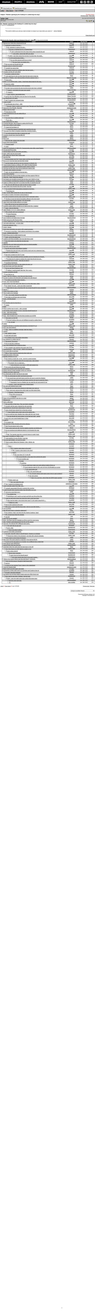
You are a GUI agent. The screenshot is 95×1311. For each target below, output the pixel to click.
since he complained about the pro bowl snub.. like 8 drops (23, 360)
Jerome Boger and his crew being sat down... (15, 151)
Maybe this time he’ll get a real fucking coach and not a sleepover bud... (26, 250)
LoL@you (23, 463)
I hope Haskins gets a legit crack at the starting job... (21, 412)
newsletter (71, 2)
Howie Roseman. (11, 214)
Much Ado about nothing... (16, 530)
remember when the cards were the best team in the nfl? (18, 547)
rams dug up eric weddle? (10, 518)
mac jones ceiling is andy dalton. (12, 125)
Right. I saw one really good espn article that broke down (22, 578)
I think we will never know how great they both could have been (22, 498)
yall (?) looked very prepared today (14, 100)
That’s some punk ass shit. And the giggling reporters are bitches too (23, 428)
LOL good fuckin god (31, 469)
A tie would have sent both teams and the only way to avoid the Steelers (26, 378)
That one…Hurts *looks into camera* (13, 177)
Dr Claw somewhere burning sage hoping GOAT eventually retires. (21, 196)
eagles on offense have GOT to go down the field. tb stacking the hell (21, 182)
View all (27, 40)
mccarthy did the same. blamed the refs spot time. (18, 406)
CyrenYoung (71, 523)
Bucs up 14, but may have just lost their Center (15, 161)
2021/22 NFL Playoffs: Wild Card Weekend (13, 40)
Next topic (91, 15)
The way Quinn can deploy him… (21, 62)
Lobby (2, 10)
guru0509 (71, 70)
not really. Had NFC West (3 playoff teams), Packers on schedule (22, 533)
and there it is (10, 191)
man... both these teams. (10, 312)
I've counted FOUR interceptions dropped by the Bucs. (19, 189)
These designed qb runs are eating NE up (14, 113)
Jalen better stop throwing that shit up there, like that (17, 186)
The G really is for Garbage (10, 293)
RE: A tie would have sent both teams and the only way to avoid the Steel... (29, 380)
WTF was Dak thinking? (9, 327)
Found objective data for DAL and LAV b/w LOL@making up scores (42, 467)
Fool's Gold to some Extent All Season (15, 538)
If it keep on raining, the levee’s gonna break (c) (16, 194)
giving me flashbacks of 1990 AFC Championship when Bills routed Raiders (23, 148)
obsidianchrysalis (71, 108)
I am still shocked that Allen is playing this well (17, 133)
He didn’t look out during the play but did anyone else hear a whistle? (23, 88)
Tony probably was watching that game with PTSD (18, 347)
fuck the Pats (6, 157)
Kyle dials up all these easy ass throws (15, 297)
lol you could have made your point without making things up (39, 465)
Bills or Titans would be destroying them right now (18, 353)
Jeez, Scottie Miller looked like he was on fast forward (17, 192)
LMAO (5, 324)
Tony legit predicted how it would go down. (14, 345)
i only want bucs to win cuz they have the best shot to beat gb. (21, 76)
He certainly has (11, 494)
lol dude (21, 461)
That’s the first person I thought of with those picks (18, 561)
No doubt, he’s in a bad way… (17, 363)
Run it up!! (6, 138)
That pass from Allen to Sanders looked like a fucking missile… (20, 131)
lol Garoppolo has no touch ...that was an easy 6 (16, 260)
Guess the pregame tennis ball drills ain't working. (16, 368)
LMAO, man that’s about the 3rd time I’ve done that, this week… (26, 56)
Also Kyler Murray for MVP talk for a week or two (18, 549)
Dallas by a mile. (13, 502)
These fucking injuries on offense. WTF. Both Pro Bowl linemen (20, 165)
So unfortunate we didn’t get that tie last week (15, 374)
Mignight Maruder (71, 78)
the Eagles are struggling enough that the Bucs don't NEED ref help (21, 179)
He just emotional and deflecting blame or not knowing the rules (22, 430)
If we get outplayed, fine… (10, 225)
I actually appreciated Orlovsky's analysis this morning (19, 488)
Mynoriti (72, 274)
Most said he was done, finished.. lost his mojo (17, 576)
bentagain (71, 440)
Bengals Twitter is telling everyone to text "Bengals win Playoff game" (25, 106)
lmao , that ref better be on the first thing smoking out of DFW (19, 316)
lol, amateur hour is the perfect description (16, 337)
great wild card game (10, 335)
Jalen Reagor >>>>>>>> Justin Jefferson (14, 210)
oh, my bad (12, 322)
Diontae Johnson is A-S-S (10, 356)
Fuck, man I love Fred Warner (11, 281)
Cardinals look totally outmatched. (12, 531)
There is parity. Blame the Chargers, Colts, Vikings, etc (19, 442)
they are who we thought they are (14, 64)
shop (60, 2)
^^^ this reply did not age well (13, 525)
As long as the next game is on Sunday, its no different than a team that (24, 541)
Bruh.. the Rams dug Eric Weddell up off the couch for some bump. (21, 520)
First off (14, 396)
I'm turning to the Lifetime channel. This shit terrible (16, 200)
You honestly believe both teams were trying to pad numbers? (45, 473)
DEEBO (5, 242)
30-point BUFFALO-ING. (9, 150)
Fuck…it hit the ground (9, 299)
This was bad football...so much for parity (14, 440)
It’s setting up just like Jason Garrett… (15, 280)
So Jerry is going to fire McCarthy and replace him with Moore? (20, 278)
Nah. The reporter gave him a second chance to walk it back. (23, 434)
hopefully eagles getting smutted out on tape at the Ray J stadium (20, 206)
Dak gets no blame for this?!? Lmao (14, 254)
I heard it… (10, 92)
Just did (7, 517)
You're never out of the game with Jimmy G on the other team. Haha (21, 283)
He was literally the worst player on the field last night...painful (23, 416)
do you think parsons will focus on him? (21, 60)
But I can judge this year (17, 482)
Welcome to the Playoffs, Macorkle (12, 108)
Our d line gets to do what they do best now (16, 241)
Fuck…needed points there (10, 233)
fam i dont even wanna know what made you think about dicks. (23, 390)
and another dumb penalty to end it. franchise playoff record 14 (20, 310)
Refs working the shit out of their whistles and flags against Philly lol (21, 175)
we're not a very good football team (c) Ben (16, 418)
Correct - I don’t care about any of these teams (21, 384)
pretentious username (71, 483)
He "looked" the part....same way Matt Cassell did (18, 285)
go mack (71, 380)
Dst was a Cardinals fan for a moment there (20, 49)
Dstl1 (32, 40)
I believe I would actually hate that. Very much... (19, 270)
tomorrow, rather (9, 84)
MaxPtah (71, 102)
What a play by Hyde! (9, 109)
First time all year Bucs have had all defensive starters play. (19, 168)
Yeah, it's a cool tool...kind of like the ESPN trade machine (46, 478)
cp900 (71, 537)
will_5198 (71, 157)
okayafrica (18, 2)
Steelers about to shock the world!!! (12, 66)
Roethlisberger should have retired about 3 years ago (17, 408)
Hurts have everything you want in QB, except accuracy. (18, 229)
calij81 (71, 87)
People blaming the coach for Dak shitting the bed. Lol (17, 264)
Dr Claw (72, 72)
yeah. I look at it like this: (11, 208)
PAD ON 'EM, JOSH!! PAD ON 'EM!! (15, 140)
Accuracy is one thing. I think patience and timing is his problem (22, 231)
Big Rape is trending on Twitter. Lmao (13, 436)
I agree (7, 305)
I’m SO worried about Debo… (17, 58)
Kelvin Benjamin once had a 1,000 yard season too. (24, 365)
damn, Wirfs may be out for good (12, 153)
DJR (71, 109)
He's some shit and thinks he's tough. (15, 367)
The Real (71, 414)
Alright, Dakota (7, 227)
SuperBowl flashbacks (11, 262)
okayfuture (30, 2)
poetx (71, 181)
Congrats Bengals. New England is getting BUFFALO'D (18, 123)
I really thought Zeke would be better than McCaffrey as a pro (19, 490)
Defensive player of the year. (11, 355)
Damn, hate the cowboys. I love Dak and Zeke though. (17, 276)
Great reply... (8, 80)
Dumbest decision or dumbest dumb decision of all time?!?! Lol (20, 326)
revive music (51, 2)
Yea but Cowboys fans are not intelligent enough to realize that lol (24, 320)
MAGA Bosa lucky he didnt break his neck (14, 235)
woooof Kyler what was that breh (12, 545)
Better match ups (13, 480)
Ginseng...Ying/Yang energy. (16, 392)
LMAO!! (5, 331)
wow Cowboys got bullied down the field (14, 218)
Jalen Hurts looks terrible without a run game (15, 202)
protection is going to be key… (13, 45)
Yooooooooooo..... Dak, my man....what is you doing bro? (18, 349)
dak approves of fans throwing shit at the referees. (16, 424)
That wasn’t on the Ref (11, 318)
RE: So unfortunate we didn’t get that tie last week (18, 376)
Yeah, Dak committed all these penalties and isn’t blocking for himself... (26, 257)
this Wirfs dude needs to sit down (12, 170)
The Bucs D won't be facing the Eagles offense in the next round (22, 199)
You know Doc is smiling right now (14, 118)
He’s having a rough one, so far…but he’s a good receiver (20, 358)
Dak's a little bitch (8, 402)
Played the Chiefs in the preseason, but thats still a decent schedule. (25, 536)
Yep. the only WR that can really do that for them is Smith (20, 184)
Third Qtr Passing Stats (9, 567)
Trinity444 (71, 142)
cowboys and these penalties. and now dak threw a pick (18, 239)
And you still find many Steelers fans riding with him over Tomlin (22, 414)
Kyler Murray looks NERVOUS (11, 543)
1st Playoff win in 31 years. (10, 98)
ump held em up (9, 274)
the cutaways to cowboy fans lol (11, 339)
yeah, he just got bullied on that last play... (16, 172)
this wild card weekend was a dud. (12, 386)
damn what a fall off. (12, 551)
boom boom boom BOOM (10, 142)
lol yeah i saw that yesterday (12, 572)
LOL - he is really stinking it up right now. (16, 295)
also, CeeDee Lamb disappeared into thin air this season (18, 522)
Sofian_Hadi (4, 18)
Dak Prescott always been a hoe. (14, 426)
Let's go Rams (7, 508)
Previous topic (84, 15)
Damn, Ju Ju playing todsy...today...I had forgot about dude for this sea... (22, 81)
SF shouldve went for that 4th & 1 (12, 303)
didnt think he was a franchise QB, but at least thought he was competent (26, 288)
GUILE (5, 137)
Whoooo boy (6, 400)
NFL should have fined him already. (14, 514)
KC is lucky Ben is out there (10, 351)
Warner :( (5, 289)
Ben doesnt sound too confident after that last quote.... (19, 70)
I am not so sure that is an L (12, 492)
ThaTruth (71, 246)
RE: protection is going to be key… (16, 47)
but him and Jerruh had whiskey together (16, 248)
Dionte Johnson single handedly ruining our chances (17, 370)
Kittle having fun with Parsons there (12, 220)
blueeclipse (72, 355)
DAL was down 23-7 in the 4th (22, 454)
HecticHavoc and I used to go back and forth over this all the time (24, 496)
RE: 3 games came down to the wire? (21, 448)
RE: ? (10, 446)
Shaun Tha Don (71, 90)
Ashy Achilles (71, 422)
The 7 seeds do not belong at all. (14, 484)
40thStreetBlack (71, 140)
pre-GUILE (6, 115)
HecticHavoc (71, 49)
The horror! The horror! (11, 341)
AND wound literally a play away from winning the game (31, 457)
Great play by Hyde (10, 111)
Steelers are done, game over (11, 372)
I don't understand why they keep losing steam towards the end (28, 51)
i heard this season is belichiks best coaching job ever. (21, 129)
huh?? (14, 452)
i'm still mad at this (10, 216)
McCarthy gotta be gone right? (11, 246)
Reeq (71, 75)
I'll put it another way (23, 459)
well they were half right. (15, 580)
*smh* (7, 146)
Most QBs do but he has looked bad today (16, 204)
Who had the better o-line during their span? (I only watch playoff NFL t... (26, 500)
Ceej (71, 516)
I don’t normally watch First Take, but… (13, 486)
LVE (4, 301)
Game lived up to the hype (10, 314)
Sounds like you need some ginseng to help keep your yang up (22, 388)
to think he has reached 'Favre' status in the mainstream (20, 565)
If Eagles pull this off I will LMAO (11, 72)
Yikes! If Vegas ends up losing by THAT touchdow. (16, 85)
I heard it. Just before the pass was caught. (18, 90)
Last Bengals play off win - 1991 (13, 104)
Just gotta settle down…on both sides (13, 223)
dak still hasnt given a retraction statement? (14, 510)
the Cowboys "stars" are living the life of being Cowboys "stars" (22, 512)
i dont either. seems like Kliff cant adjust (23, 53)
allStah (72, 229)
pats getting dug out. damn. (10, 121)
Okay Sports (9, 10)
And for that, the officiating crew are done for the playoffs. (20, 96)
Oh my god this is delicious (12, 343)
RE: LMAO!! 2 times (10, 333)
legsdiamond (71, 66)
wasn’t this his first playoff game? (19, 555)
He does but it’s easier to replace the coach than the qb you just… (24, 259)
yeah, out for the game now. (12, 237)
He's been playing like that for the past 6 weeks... (25, 557)
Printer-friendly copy (7, 8)
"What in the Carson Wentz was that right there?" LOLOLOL (19, 559)
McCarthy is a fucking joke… (11, 252)
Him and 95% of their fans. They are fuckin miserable (19, 404)
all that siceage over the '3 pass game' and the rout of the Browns (22, 159)
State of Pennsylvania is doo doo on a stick (14, 398)
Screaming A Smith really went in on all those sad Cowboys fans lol (21, 570)
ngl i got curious (33, 475)
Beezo (71, 127)
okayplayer (6, 2)
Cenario (72, 541)
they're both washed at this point (14, 504)
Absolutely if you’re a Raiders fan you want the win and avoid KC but (29, 382)
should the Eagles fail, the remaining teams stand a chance (19, 166)
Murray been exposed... (15, 553)
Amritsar (71, 174)
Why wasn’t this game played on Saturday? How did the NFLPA (20, 539)
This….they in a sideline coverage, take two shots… (19, 329)
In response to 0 (10, 25)
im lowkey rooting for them (12, 74)
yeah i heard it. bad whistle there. (16, 94)
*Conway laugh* (9, 144)
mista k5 (71, 43)
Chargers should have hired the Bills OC (14, 135)
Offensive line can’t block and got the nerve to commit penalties (20, 244)
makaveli (71, 215)
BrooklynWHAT (72, 94)
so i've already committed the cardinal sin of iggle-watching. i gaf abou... (22, 181)
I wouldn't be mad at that (11, 68)
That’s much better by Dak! (10, 291)
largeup (41, 2)
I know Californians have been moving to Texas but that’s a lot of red (21, 221)
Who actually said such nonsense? (14, 212)
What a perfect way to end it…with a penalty (15, 308)
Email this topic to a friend (20, 8)
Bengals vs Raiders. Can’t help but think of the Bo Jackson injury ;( (21, 78)
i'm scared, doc (9, 422)
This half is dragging (8, 174)
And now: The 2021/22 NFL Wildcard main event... (16, 523)
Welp (4, 306)
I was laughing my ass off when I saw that (16, 438)
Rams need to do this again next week (13, 569)
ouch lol (7, 563)
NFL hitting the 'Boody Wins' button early (14, 155)
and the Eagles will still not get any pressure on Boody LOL (21, 163)
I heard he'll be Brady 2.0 (12, 127)
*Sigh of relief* (7, 102)
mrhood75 (70, 104)
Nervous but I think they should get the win (14, 43)
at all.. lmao (10, 528)
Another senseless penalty (10, 272)
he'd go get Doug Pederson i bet (14, 268)
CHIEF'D (5, 420)
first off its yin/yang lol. (16, 394)
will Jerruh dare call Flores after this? (13, 266)
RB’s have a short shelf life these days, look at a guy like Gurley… (22, 507)
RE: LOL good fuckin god (34, 471)
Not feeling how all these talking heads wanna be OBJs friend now (21, 574)
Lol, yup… (9, 120)
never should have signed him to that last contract (18, 410)
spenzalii (71, 349)
